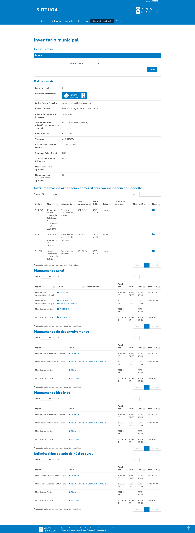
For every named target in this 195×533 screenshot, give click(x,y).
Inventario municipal (102, 21)
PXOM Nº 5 (63, 309)
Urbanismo (83, 21)
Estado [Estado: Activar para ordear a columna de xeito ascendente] (106, 204)
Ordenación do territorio (62, 21)
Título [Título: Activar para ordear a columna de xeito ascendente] (50, 204)
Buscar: (146, 194)
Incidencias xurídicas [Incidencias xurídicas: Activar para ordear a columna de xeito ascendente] (120, 203)
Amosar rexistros (47, 194)
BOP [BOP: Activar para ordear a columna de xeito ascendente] (131, 287)
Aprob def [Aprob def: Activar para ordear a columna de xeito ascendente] (120, 285)
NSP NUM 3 (63, 317)
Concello (61, 64)
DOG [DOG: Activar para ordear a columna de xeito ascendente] (140, 287)
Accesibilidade (81, 530)
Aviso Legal (91, 530)
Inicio (43, 21)
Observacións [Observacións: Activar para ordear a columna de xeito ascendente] (139, 204)
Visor (118, 21)
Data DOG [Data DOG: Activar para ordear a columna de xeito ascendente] (95, 203)
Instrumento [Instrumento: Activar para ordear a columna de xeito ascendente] (66, 204)
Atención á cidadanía (68, 530)
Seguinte (155, 265)
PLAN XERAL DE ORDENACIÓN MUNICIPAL (88, 362)
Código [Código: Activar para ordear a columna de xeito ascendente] (38, 204)
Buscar (152, 69)
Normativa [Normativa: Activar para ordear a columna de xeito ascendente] (152, 287)
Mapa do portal (101, 530)
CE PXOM (62, 293)
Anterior (138, 265)
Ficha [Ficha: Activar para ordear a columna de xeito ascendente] (154, 204)
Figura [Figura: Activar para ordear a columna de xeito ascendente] (38, 287)
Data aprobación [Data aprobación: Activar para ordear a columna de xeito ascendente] (83, 203)
